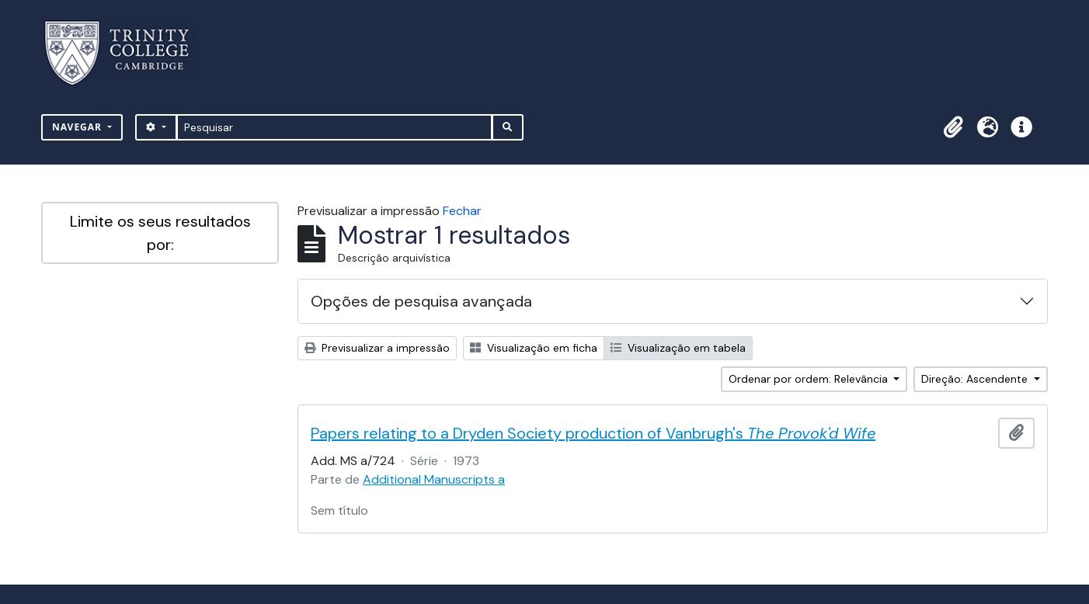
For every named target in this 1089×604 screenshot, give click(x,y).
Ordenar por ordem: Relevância (810, 379)
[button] (953, 127)
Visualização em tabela (678, 348)
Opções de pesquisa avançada (421, 301)
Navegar (78, 127)
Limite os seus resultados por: (160, 233)
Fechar (462, 211)
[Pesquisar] (334, 127)
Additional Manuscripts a (434, 479)
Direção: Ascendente (976, 379)
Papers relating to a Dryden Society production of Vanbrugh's (593, 433)
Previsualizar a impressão (377, 348)
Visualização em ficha (533, 348)
